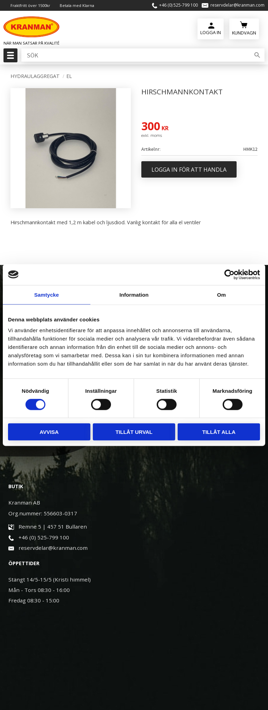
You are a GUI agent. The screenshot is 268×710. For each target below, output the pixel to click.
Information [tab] (134, 294)
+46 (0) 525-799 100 (178, 5)
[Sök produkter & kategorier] (135, 55)
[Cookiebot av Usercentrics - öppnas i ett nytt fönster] (229, 274)
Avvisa (49, 432)
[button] (9, 57)
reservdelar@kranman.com (237, 5)
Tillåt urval (134, 432)
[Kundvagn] (244, 28)
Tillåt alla (219, 432)
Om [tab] (221, 294)
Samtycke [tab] (46, 294)
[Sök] (257, 55)
